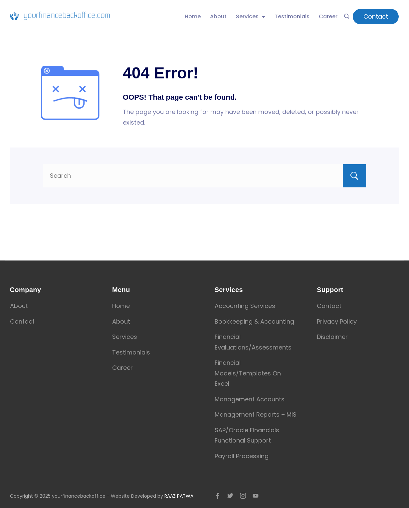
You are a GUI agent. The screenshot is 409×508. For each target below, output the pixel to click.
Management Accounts (250, 399)
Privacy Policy (337, 321)
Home (193, 16)
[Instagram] (243, 496)
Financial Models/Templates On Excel (248, 373)
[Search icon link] (346, 16)
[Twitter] (230, 496)
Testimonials (292, 16)
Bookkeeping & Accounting (254, 321)
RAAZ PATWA (178, 496)
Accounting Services (245, 306)
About (218, 16)
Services (250, 16)
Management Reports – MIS (256, 414)
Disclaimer (332, 337)
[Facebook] (218, 496)
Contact (375, 16)
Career (328, 16)
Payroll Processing (242, 456)
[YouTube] (256, 496)
